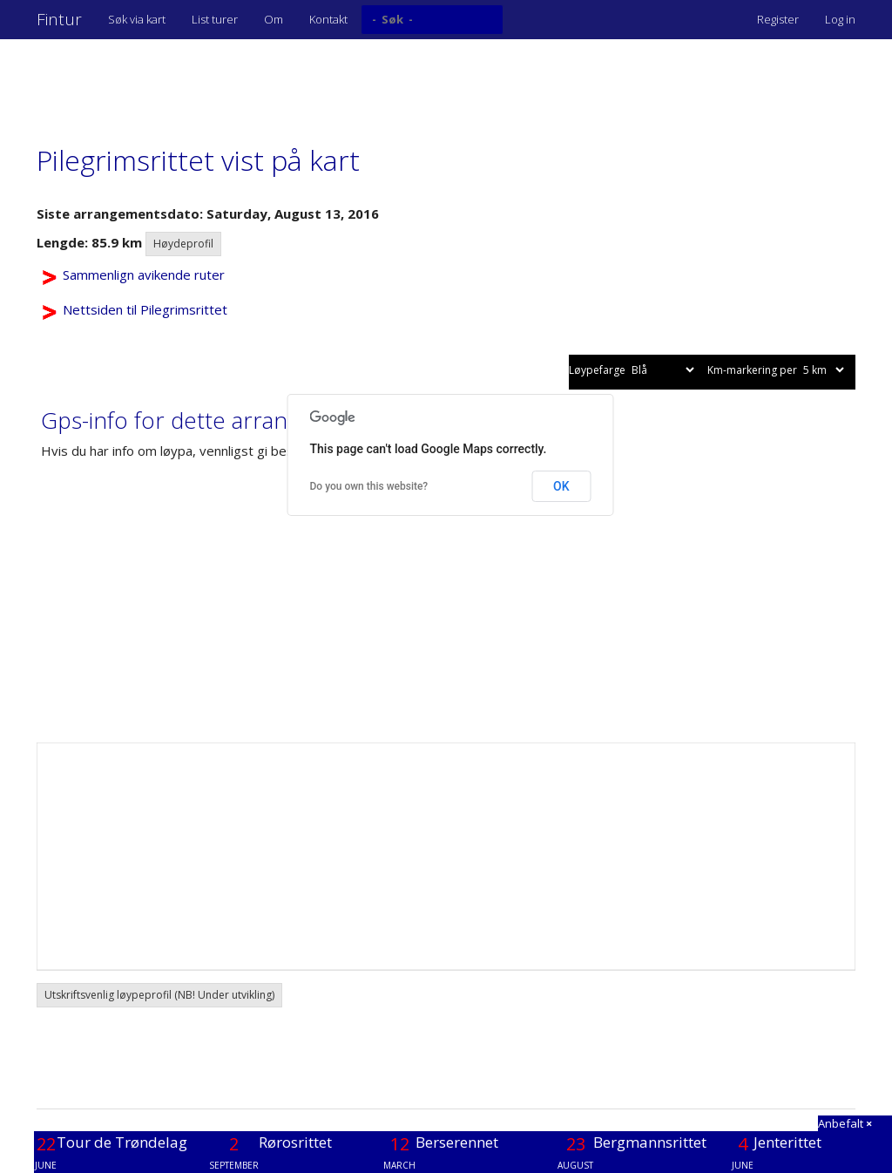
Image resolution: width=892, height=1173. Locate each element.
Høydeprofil (183, 243)
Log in (840, 19)
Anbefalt (845, 1123)
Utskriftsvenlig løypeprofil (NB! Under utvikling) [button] (159, 994)
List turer (215, 19)
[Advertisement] (354, 83)
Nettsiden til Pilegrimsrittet (145, 309)
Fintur (59, 19)
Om (273, 19)
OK (561, 486)
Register (778, 19)
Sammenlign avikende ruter (144, 274)
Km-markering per (777, 370)
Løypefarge (633, 370)
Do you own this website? (369, 486)
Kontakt (328, 19)
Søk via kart (137, 19)
